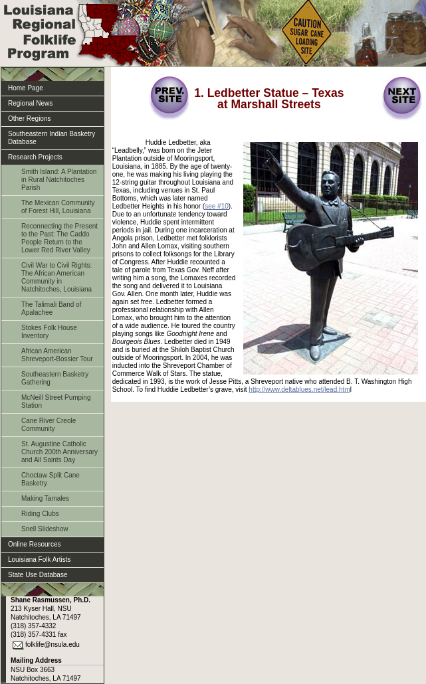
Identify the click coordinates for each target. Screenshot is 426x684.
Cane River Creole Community (48, 424)
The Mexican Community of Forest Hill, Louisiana (58, 206)
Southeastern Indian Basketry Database (51, 137)
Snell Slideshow (44, 529)
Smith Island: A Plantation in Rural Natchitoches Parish (58, 179)
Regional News (30, 103)
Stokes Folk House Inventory (49, 331)
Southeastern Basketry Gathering (54, 378)
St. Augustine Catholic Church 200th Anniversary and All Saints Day (59, 452)
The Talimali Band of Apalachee (51, 308)
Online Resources (34, 544)
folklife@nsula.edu (52, 644)
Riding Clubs (40, 513)
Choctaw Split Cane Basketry (50, 479)
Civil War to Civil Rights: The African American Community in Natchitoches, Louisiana (56, 277)
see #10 (217, 206)
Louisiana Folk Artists (39, 559)
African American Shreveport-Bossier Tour (57, 355)
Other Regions (29, 118)
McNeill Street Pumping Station (55, 401)
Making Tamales (45, 498)
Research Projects (35, 157)
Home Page (25, 88)
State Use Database (38, 574)
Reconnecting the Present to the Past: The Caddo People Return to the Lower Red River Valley (59, 238)
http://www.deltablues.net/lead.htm (299, 389)
